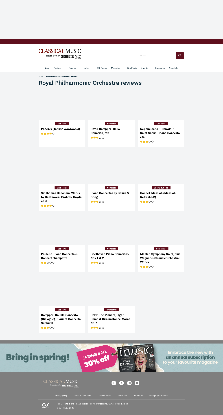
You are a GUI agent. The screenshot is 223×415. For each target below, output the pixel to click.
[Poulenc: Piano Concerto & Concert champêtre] (62, 229)
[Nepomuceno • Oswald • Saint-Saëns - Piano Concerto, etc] (161, 104)
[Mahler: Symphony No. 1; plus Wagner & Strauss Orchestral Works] (161, 229)
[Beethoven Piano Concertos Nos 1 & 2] (111, 229)
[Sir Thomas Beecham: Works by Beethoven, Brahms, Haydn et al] (62, 168)
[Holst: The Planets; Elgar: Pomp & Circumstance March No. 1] (111, 290)
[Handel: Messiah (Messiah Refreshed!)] (161, 168)
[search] (180, 55)
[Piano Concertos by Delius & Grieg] (111, 168)
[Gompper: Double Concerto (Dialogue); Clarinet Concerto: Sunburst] (62, 290)
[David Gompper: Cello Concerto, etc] (111, 104)
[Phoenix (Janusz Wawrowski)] (62, 104)
